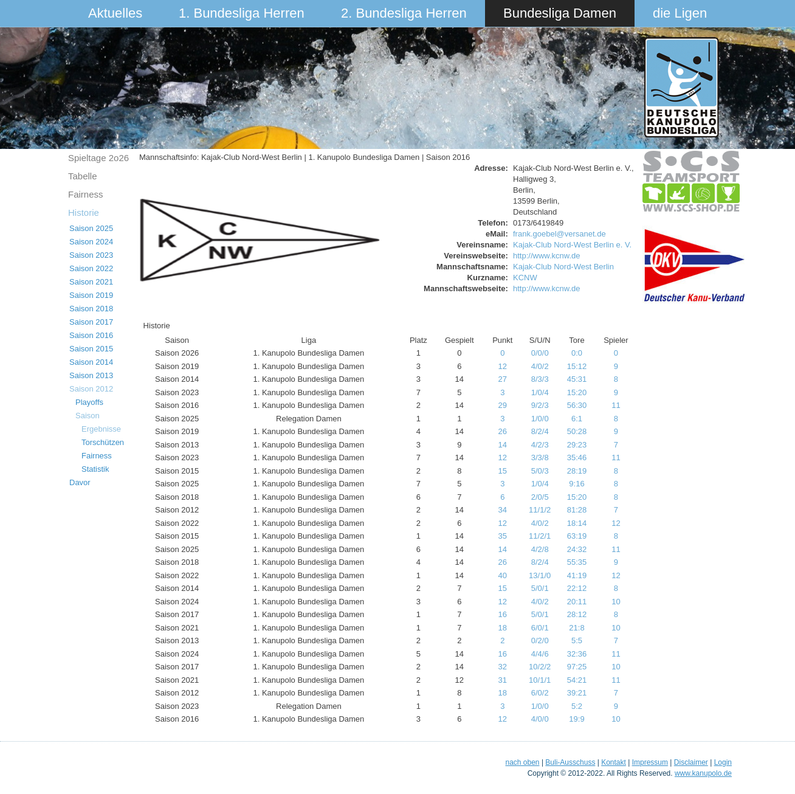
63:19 (577, 535)
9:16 (576, 483)
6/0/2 (540, 692)
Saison (87, 415)
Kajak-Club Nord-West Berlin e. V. (572, 244)
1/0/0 (540, 418)
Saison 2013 (91, 375)
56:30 (577, 405)
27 (502, 379)
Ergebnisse (101, 428)
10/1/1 (540, 680)
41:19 (577, 575)
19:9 (576, 718)
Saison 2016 (91, 335)
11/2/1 (540, 535)
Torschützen (102, 442)
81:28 (577, 509)
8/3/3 (540, 379)
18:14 (577, 523)
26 (502, 431)
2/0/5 (540, 497)
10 (615, 601)
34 (502, 509)
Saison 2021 (91, 281)
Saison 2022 (91, 268)
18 (502, 627)
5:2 (576, 706)
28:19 (577, 470)
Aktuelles (115, 13)
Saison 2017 (91, 321)
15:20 (577, 392)
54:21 (577, 680)
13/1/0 (540, 575)
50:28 (577, 431)
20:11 (577, 601)
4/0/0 (540, 718)
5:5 (576, 640)
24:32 (577, 549)
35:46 (577, 457)
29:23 (577, 444)
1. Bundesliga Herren (242, 13)
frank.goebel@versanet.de (559, 233)
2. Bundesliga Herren (404, 13)
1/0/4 (540, 392)
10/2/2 (540, 666)
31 (502, 680)
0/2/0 (540, 640)
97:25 (577, 666)
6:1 (576, 418)
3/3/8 (540, 457)
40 (502, 575)
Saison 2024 (91, 241)
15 (502, 470)
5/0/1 (540, 588)
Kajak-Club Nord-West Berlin (563, 266)
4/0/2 (540, 366)
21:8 (576, 627)
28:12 (577, 614)
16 (502, 614)
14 (502, 444)
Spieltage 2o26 (98, 158)
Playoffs (89, 402)
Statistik (95, 469)
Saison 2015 (91, 348)
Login (723, 762)
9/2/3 (540, 405)
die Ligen (680, 13)
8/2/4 (540, 431)
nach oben (522, 762)
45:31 (577, 379)
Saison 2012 (91, 388)
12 (502, 366)
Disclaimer (691, 762)
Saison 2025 (91, 228)
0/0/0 (540, 352)
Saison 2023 (91, 255)
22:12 (577, 588)
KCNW (525, 277)
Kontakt (613, 762)
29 (502, 405)
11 (615, 405)
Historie (83, 212)
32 (502, 666)
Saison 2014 (91, 362)
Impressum (650, 762)
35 (502, 535)
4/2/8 (540, 549)
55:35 (577, 562)
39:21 (577, 692)
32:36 (577, 653)
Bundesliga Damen (559, 13)
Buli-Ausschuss (570, 762)
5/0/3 (540, 470)
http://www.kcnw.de (546, 255)
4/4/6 (540, 653)
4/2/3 (540, 444)
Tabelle (82, 176)
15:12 (577, 366)
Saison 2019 (91, 295)
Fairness (85, 194)
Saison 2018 (91, 308)
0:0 (576, 352)
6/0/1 (540, 627)
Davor (80, 482)
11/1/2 (540, 509)
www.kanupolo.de (703, 773)
